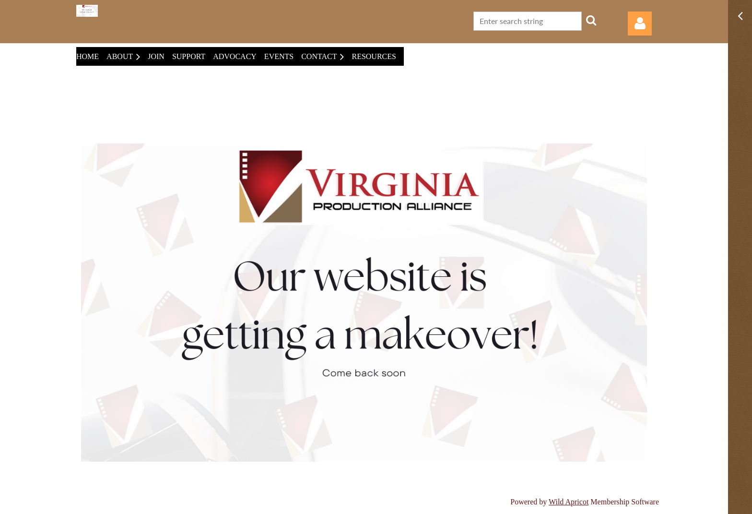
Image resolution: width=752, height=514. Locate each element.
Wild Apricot (568, 502)
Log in (640, 24)
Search (590, 20)
